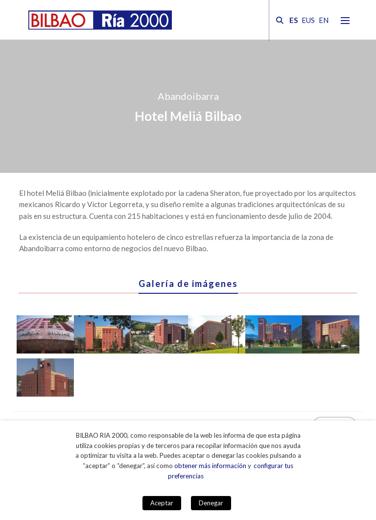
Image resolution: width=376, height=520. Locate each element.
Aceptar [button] (161, 503)
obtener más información (210, 466)
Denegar (211, 503)
